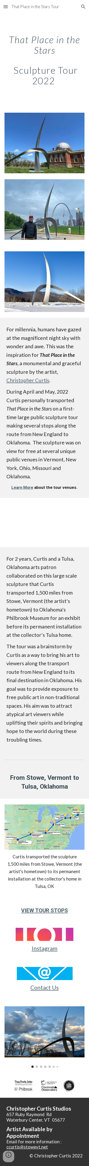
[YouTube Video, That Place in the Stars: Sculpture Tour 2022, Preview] (45, 522)
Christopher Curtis (27, 380)
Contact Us (44, 987)
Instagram (44, 948)
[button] (5, 6)
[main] (45, 60)
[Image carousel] (45, 1037)
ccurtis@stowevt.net (27, 1147)
